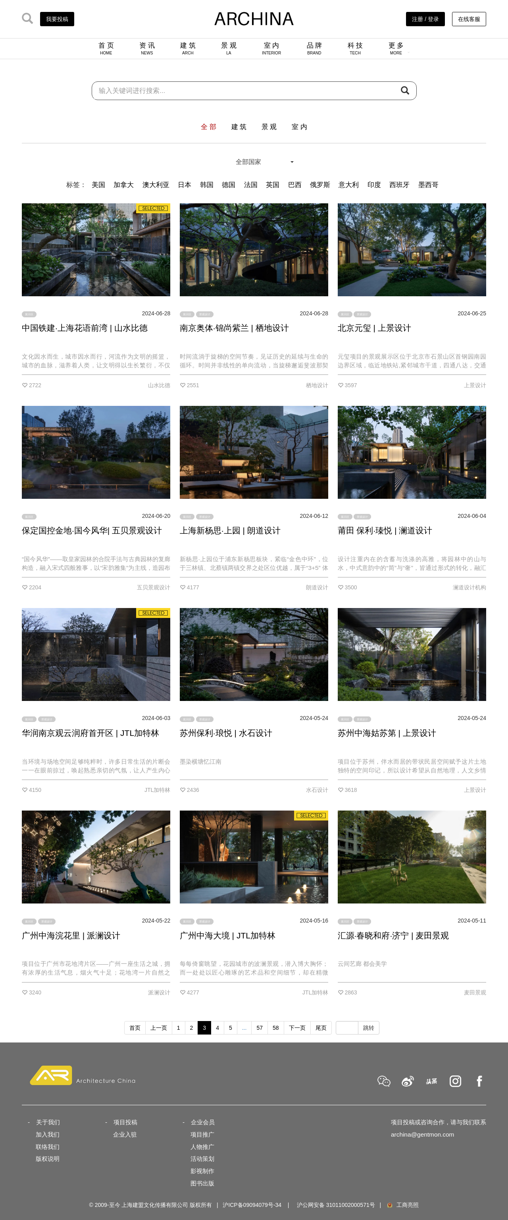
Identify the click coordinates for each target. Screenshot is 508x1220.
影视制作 (202, 1171)
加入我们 (48, 1134)
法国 (251, 185)
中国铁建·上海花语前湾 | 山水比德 (85, 327)
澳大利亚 (155, 185)
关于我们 (48, 1122)
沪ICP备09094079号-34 (252, 1205)
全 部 (208, 127)
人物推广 (202, 1146)
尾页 (321, 1028)
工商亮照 (402, 1205)
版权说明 (48, 1158)
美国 (98, 185)
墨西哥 (428, 185)
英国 (272, 185)
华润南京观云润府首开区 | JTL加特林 (90, 732)
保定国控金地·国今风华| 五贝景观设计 (92, 530)
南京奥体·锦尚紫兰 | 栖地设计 (234, 327)
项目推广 (202, 1134)
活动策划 (202, 1158)
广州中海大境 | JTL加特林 (227, 935)
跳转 (368, 1028)
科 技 (355, 48)
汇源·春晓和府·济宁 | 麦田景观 (393, 935)
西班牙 (399, 185)
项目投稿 (125, 1122)
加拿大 (124, 185)
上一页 (158, 1028)
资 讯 (147, 48)
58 (276, 1028)
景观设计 (204, 314)
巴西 (295, 185)
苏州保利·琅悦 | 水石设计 (226, 732)
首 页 (106, 48)
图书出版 (202, 1183)
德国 (228, 185)
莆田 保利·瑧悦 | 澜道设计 (385, 530)
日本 (184, 185)
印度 (374, 185)
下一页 (297, 1028)
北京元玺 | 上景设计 (374, 327)
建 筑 (188, 48)
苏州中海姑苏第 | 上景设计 (387, 732)
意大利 (349, 185)
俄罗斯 (320, 185)
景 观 (229, 48)
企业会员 (203, 1122)
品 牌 (314, 48)
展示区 (29, 314)
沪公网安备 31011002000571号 (336, 1205)
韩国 (207, 185)
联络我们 (48, 1146)
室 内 (271, 48)
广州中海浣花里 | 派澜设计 (71, 935)
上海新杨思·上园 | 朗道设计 (230, 530)
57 (259, 1028)
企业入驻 (125, 1134)
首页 (134, 1028)
